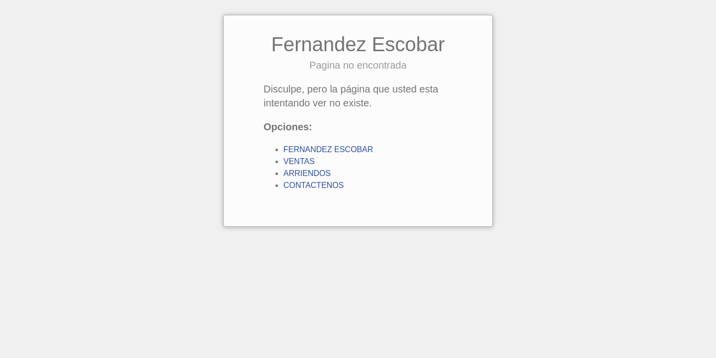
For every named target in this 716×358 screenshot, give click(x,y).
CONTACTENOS (313, 185)
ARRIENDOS (307, 173)
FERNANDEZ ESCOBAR (328, 149)
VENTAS (299, 161)
